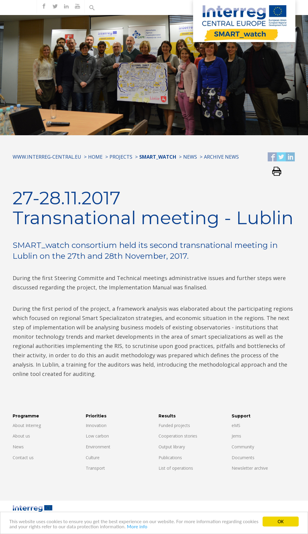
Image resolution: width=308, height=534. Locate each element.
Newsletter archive (250, 468)
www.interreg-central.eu (47, 157)
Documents (243, 457)
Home (95, 157)
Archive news (221, 157)
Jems (236, 436)
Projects (120, 157)
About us (21, 436)
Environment (98, 447)
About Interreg (27, 425)
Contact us (23, 457)
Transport (95, 468)
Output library (172, 447)
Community (243, 447)
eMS (236, 425)
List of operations (176, 468)
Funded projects (174, 425)
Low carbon (97, 436)
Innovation (96, 425)
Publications (170, 457)
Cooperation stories (178, 436)
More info (137, 529)
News (190, 157)
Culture (93, 457)
